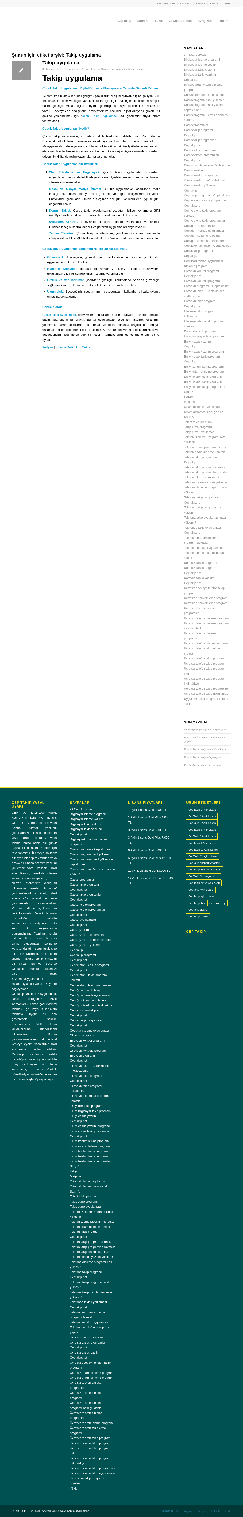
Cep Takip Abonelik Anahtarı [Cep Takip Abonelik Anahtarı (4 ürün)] (204, 869)
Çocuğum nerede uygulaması (204, 230)
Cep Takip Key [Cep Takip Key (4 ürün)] (196, 903)
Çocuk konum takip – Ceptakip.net (207, 245)
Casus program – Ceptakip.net (204, 94)
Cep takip (116, 69)
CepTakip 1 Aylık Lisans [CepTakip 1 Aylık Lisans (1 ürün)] (202, 816)
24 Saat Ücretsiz (195, 54)
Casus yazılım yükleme (200, 185)
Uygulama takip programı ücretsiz (207, 699)
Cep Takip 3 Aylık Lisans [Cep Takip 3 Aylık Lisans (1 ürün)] (202, 829)
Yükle (227, 3)
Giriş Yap (185, 3)
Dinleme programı (196, 266)
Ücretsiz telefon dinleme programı (207, 618)
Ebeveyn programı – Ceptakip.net (207, 286)
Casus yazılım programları (202, 175)
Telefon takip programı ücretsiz (205, 467)
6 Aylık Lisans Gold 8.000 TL (147, 850)
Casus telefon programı (200, 150)
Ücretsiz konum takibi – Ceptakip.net (203, 764)
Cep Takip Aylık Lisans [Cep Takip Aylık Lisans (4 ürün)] (201, 896)
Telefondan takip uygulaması (203, 548)
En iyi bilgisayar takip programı (205, 336)
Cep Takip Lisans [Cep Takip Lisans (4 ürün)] (198, 916)
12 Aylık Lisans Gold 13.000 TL (149, 870)
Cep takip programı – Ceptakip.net (207, 195)
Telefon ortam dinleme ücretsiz (204, 452)
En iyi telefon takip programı (203, 376)
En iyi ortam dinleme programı (204, 371)
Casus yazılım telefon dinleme (204, 180)
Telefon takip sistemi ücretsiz (203, 477)
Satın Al (215, 3)
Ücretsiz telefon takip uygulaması (206, 693)
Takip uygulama (60, 62)
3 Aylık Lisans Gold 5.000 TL (147, 830)
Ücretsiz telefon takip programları (206, 688)
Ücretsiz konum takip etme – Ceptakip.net (205, 749)
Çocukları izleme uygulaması (203, 261)
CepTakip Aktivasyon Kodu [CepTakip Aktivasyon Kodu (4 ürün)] (203, 876)
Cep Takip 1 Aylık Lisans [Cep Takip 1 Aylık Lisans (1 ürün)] (202, 809)
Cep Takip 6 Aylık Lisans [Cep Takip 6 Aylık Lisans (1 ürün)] (202, 843)
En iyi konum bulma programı (204, 366)
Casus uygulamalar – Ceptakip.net (207, 165)
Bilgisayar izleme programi (202, 59)
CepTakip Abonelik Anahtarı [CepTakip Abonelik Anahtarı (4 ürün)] (204, 863)
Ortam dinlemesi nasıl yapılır (203, 412)
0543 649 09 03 (166, 3)
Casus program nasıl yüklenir (204, 100)
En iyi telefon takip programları (204, 387)
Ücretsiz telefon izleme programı (206, 643)
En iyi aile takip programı (200, 331)
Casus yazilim (193, 170)
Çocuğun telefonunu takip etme (205, 241)
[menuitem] (166, 3)
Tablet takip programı (198, 422)
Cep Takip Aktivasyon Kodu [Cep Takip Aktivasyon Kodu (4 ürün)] (204, 883)
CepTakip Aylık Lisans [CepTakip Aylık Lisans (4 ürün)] (200, 889)
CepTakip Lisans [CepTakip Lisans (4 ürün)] (197, 909)
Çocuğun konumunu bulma (202, 235)
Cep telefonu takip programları (204, 220)
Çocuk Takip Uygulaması (100, 116)
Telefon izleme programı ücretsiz (206, 447)
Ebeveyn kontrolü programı (202, 281)
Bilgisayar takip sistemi (199, 69)
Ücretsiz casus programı (200, 563)
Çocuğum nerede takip (199, 225)
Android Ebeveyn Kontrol (95, 69)
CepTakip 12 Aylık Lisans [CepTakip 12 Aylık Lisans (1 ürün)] (202, 856)
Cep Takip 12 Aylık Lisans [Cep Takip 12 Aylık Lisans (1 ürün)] (203, 849)
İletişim (200, 3)
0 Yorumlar (70, 69)
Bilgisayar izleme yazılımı (201, 64)
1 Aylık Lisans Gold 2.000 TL (147, 810)
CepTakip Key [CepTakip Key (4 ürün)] (217, 903)
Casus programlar (196, 125)
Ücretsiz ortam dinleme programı (206, 598)
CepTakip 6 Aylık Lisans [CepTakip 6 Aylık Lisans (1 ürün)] (202, 836)
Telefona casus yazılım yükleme (205, 482)
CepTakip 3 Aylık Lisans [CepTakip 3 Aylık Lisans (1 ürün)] (202, 822)
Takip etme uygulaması (199, 432)
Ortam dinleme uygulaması (202, 406)
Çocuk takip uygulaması (59, 314)
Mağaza (189, 402)
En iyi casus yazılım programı (204, 351)
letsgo (139, 69)
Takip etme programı (198, 427)
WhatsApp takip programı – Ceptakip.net (205, 729)
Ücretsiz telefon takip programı (204, 658)
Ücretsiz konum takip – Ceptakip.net (203, 757)
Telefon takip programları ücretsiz (206, 472)
